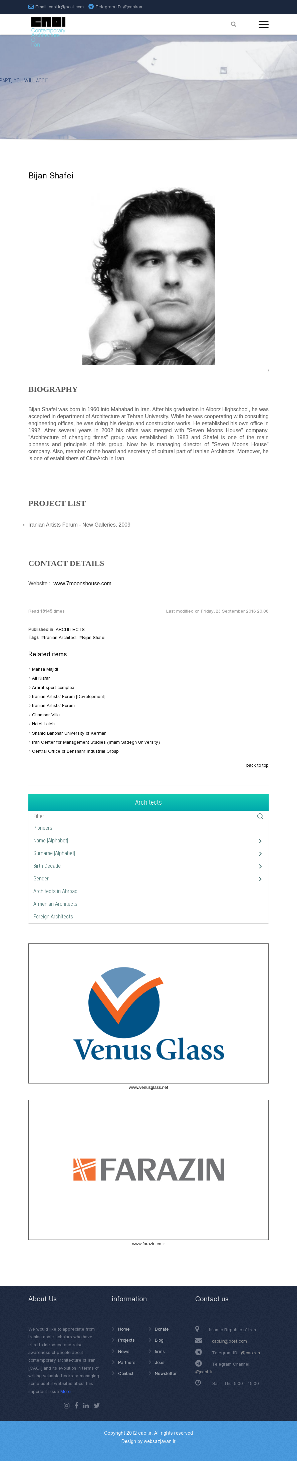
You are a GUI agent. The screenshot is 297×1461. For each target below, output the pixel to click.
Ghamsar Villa (46, 715)
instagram (66, 1405)
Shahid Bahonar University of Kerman (69, 733)
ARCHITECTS (70, 629)
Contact (125, 1373)
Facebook (76, 1405)
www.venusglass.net (148, 1087)
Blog (159, 1340)
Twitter (97, 1405)
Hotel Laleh (43, 724)
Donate (162, 1329)
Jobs (160, 1362)
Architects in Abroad (55, 891)
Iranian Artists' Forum (53, 705)
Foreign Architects (53, 916)
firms (160, 1351)
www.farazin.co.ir (148, 1243)
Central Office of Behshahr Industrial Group (75, 751)
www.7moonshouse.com (82, 583)
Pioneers (42, 828)
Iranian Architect (60, 637)
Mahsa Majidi (45, 669)
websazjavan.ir (160, 1442)
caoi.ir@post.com (229, 1341)
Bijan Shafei (93, 637)
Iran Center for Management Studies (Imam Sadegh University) (96, 742)
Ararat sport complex (53, 687)
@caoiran (132, 7)
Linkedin (86, 1405)
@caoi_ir (204, 1372)
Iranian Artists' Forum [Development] (68, 696)
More (65, 1391)
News (123, 1351)
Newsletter (166, 1373)
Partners (126, 1362)
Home (124, 1329)
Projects (126, 1340)
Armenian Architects (55, 904)
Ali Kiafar (41, 678)
